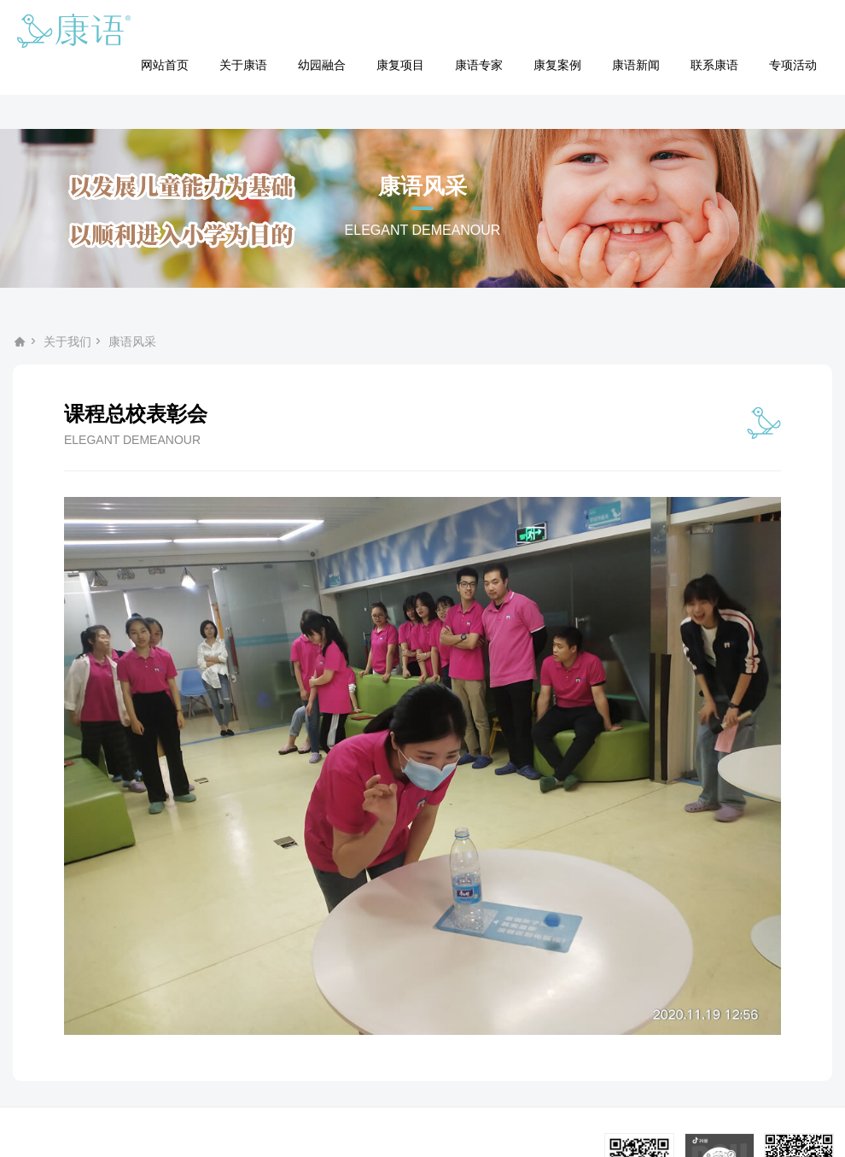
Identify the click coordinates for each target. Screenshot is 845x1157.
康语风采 (132, 341)
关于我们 (67, 341)
